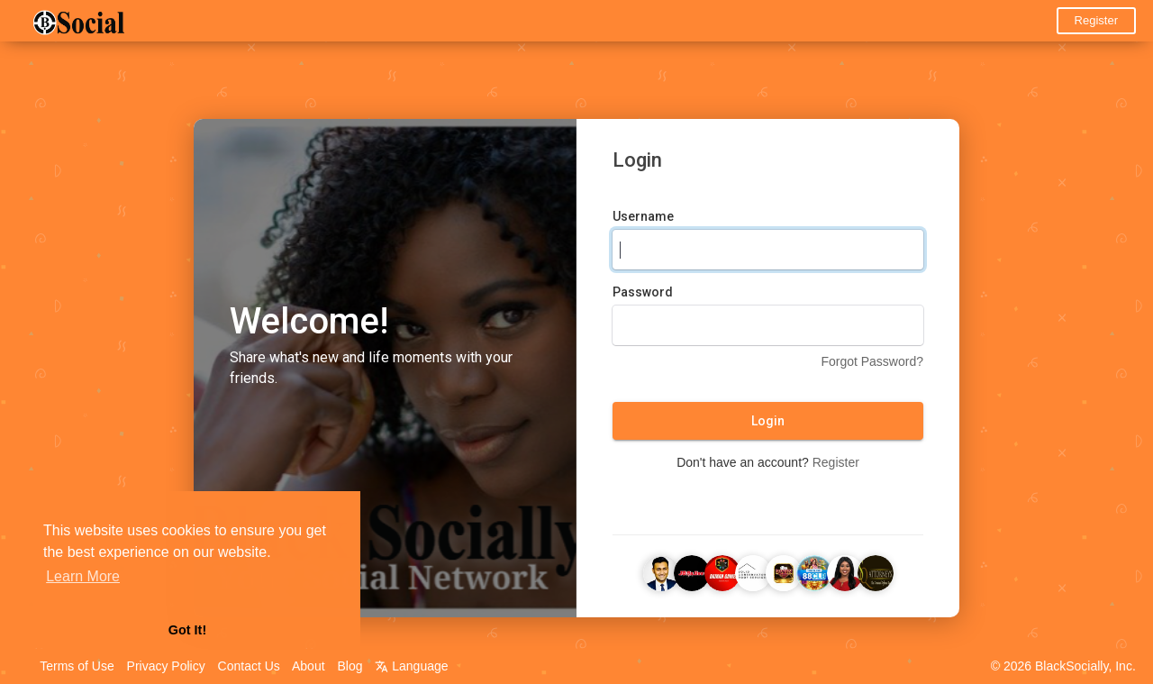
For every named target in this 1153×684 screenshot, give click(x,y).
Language (411, 666)
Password (643, 294)
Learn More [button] (83, 576)
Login (768, 422)
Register (1096, 20)
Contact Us (249, 666)
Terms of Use (76, 666)
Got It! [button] (187, 630)
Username (643, 218)
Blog (349, 666)
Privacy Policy (166, 666)
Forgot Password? (872, 363)
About (308, 666)
